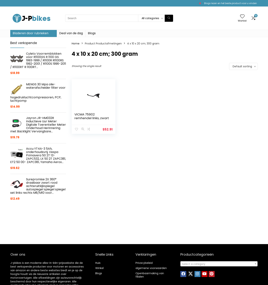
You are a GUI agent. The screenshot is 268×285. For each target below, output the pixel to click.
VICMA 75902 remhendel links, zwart (91, 116)
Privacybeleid (144, 263)
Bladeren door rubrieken (30, 33)
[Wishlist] (242, 17)
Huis (97, 263)
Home (75, 43)
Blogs (92, 33)
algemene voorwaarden (151, 268)
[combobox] (219, 263)
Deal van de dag (71, 33)
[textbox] (219, 264)
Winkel (99, 268)
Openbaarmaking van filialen (149, 274)
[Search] (169, 18)
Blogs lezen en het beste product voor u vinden (230, 3)
